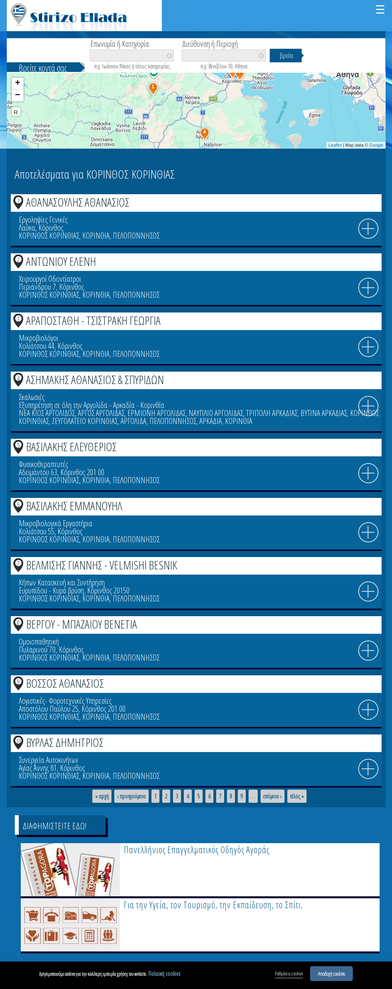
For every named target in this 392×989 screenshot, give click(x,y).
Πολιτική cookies (164, 975)
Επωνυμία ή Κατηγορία (119, 43)
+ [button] (17, 84)
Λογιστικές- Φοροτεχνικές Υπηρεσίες (65, 700)
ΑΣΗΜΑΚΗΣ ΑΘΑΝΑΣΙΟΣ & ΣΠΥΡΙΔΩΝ (95, 379)
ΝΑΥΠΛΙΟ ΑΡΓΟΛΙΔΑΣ (216, 413)
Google (376, 145)
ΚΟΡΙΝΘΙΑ (95, 235)
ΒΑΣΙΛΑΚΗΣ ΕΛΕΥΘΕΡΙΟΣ (71, 446)
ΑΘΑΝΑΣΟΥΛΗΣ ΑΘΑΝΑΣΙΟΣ (77, 202)
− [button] (17, 95)
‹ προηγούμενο (131, 796)
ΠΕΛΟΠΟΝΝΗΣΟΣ (136, 235)
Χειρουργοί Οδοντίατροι (50, 278)
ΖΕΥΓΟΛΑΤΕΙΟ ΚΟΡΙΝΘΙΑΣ (84, 421)
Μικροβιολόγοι (38, 337)
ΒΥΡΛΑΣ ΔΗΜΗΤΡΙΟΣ (64, 742)
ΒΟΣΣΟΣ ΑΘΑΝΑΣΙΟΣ (65, 683)
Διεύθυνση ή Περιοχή (210, 43)
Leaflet (335, 145)
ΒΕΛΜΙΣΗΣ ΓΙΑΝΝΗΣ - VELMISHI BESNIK (101, 565)
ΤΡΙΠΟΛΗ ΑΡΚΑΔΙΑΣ (271, 413)
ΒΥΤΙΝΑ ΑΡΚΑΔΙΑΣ (323, 413)
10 (18, 741)
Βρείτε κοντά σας (43, 68)
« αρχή (102, 796)
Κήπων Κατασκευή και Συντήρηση (62, 582)
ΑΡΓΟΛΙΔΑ (133, 421)
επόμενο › (272, 796)
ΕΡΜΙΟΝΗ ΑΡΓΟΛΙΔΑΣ (156, 413)
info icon (368, 229)
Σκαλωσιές (31, 397)
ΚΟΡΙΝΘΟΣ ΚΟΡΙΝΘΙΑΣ (49, 235)
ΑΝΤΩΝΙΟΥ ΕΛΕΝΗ (61, 261)
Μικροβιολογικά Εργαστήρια (55, 523)
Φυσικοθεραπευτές (43, 464)
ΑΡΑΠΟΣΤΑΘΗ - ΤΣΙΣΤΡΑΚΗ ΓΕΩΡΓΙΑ (93, 320)
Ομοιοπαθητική (39, 641)
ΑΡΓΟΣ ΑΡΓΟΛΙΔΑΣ (101, 413)
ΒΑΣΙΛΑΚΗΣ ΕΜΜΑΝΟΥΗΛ (74, 505)
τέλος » (297, 796)
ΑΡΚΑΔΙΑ (210, 421)
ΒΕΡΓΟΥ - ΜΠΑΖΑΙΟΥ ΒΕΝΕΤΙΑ (81, 624)
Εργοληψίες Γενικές (43, 219)
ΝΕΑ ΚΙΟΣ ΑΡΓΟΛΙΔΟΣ (47, 413)
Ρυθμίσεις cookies (289, 974)
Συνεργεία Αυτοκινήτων (48, 759)
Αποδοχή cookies (331, 974)
